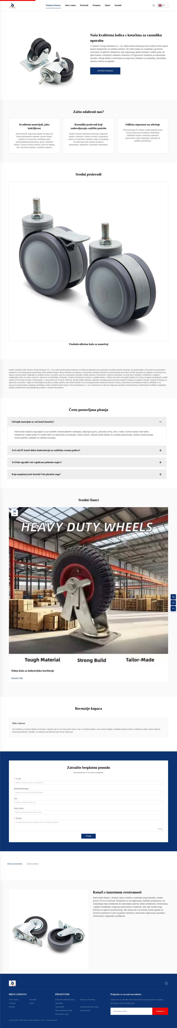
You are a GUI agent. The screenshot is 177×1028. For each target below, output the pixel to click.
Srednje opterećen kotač (89, 1007)
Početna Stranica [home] (53, 5)
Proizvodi (84, 5)
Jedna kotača (85, 1010)
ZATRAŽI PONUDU (105, 71)
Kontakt (118, 5)
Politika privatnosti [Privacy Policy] (51, 1020)
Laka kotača (59, 1007)
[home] (12, 5)
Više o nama (70, 5)
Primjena (96, 5)
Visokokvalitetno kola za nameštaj (88, 344)
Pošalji (88, 836)
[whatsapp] (166, 983)
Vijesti (107, 5)
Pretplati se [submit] (160, 1011)
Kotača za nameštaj (87, 1000)
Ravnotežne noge (62, 1014)
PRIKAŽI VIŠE (17, 678)
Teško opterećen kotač (63, 1010)
